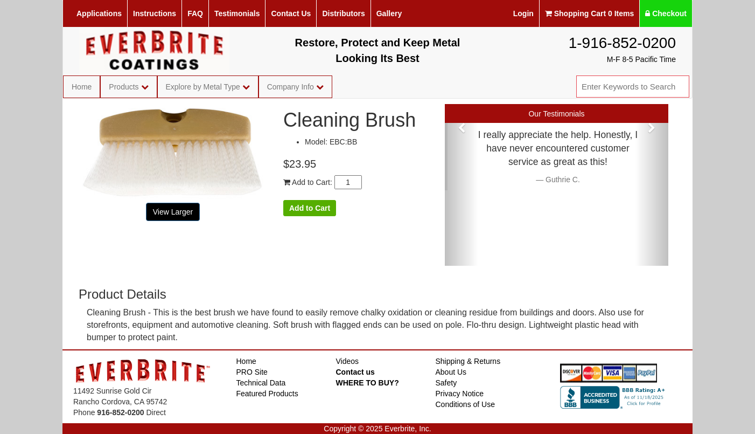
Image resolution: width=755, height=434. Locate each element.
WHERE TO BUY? (367, 382)
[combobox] (632, 86)
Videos (347, 361)
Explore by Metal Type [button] (208, 86)
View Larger (173, 212)
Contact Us (291, 13)
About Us (451, 372)
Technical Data (261, 382)
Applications (99, 13)
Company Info (295, 86)
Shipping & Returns (468, 361)
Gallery (389, 13)
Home (82, 86)
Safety (446, 382)
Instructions (154, 13)
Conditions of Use (465, 404)
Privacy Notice (460, 393)
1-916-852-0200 (622, 43)
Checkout (666, 13)
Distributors (343, 13)
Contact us (355, 372)
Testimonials (237, 13)
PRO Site (252, 372)
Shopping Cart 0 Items (589, 13)
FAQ (195, 13)
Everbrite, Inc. (408, 428)
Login (523, 13)
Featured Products (267, 393)
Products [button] (128, 86)
